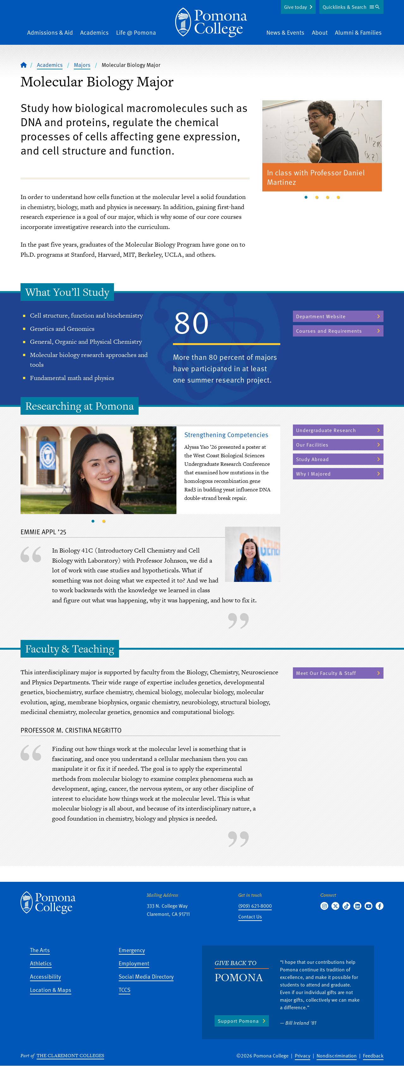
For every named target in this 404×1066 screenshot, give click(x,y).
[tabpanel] (322, 146)
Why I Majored (313, 473)
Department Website (321, 316)
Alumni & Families (358, 32)
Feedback (373, 1055)
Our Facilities (312, 444)
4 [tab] (338, 197)
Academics (94, 32)
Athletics (41, 963)
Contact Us (250, 916)
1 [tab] (306, 197)
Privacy (302, 1055)
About (320, 32)
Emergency (132, 950)
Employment (134, 963)
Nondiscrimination (337, 1055)
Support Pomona (238, 1021)
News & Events (285, 32)
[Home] (211, 22)
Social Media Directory (146, 976)
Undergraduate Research (326, 430)
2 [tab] (317, 197)
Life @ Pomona (136, 32)
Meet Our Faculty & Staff (326, 673)
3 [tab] (327, 197)
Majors (82, 65)
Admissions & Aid (50, 32)
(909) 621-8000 (255, 906)
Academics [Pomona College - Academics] (49, 65)
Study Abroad (312, 459)
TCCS (124, 989)
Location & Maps (50, 989)
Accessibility (45, 976)
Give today (295, 7)
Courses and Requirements (329, 331)
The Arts (40, 950)
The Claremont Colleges (70, 1055)
